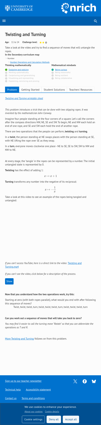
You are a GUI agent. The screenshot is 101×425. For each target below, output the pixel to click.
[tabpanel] (50, 218)
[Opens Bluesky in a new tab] (94, 381)
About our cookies (34, 411)
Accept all (71, 419)
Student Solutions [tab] (54, 89)
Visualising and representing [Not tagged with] (21, 78)
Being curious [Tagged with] (61, 69)
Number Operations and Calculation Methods (29, 62)
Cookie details (52, 411)
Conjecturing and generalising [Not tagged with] (22, 75)
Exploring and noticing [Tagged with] (19, 69)
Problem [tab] (12, 89)
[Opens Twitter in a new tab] (75, 381)
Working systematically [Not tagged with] (19, 72)
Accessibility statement (38, 389)
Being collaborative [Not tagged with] (63, 78)
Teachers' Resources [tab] (80, 89)
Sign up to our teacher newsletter (23, 381)
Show (9, 281)
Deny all (54, 419)
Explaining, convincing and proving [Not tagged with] (24, 81)
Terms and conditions (33, 398)
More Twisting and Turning (19, 338)
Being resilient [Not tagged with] (61, 75)
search (96, 21)
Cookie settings (33, 419)
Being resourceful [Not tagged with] (62, 72)
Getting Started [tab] (30, 89)
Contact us (10, 398)
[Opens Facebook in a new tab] (85, 381)
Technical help (13, 389)
